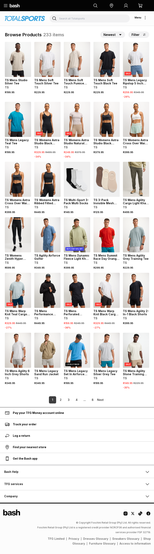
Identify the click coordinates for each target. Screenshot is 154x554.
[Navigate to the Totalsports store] (25, 18)
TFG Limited (56, 538)
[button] (111, 5)
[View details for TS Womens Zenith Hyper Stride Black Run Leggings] (18, 234)
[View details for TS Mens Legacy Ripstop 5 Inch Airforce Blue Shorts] (136, 59)
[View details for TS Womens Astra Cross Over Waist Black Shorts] (18, 179)
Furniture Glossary (102, 543)
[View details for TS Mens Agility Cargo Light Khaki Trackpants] (136, 179)
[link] (101, 400)
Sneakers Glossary (125, 538)
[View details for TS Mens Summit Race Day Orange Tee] (106, 234)
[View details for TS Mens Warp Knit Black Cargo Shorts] (106, 290)
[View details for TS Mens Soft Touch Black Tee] (106, 59)
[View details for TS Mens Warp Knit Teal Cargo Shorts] (18, 290)
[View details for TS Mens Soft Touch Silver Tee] (47, 59)
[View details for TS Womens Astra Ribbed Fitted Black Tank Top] (47, 179)
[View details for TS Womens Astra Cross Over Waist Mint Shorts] (136, 119)
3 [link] (63, 399)
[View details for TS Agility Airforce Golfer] (47, 234)
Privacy (74, 538)
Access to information (135, 543)
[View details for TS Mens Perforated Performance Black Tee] (77, 290)
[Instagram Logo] (125, 515)
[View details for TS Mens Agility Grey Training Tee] (136, 234)
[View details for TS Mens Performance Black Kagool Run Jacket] (47, 290)
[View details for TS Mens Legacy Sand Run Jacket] (47, 350)
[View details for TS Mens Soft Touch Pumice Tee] (77, 59)
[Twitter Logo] (133, 515)
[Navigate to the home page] (15, 5)
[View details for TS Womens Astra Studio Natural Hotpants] (77, 119)
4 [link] (71, 399)
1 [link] (47, 399)
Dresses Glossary (95, 538)
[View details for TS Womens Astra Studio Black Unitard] (47, 119)
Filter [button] (139, 35)
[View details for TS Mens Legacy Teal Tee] (18, 119)
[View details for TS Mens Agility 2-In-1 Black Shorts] (136, 290)
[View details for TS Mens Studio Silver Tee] (18, 59)
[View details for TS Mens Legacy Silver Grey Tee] (106, 350)
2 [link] (55, 399)
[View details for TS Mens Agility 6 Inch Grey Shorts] (18, 350)
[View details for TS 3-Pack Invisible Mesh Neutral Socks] (106, 179)
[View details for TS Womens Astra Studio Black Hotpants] (106, 119)
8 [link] (87, 399)
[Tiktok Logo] (140, 515)
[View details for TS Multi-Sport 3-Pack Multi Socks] (77, 179)
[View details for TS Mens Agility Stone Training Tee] (136, 350)
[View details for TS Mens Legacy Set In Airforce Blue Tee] (77, 350)
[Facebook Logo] (148, 515)
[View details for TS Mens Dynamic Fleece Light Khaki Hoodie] (77, 234)
